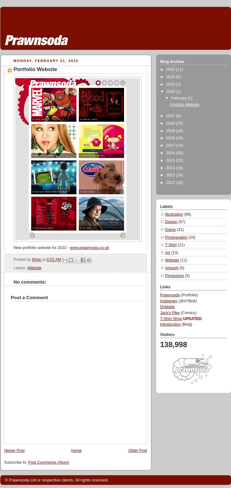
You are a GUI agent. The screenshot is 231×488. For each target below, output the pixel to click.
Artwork (172, 268)
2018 (171, 138)
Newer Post (14, 450)
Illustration (174, 214)
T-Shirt (171, 245)
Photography (176, 237)
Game (170, 229)
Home (76, 450)
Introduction (170, 324)
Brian (37, 260)
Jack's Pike (170, 313)
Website (34, 268)
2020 (171, 123)
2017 (171, 145)
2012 (171, 182)
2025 (171, 69)
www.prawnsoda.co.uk (89, 248)
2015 (171, 160)
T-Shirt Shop (171, 319)
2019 (171, 131)
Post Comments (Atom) (48, 462)
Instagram (169, 301)
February (179, 98)
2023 (171, 84)
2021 (171, 116)
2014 (171, 168)
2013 (171, 175)
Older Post (137, 450)
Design (171, 222)
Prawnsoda (170, 295)
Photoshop (174, 276)
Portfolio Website (185, 105)
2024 (171, 77)
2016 (171, 153)
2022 (171, 91)
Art (167, 253)
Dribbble (167, 307)
